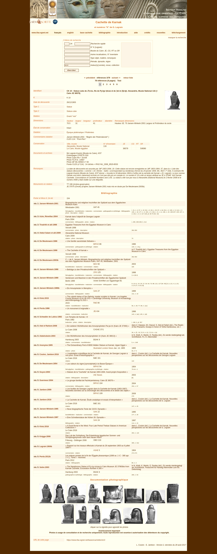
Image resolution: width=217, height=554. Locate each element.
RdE (95, 304)
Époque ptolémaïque (75, 134)
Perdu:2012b (45, 458)
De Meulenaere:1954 (48, 365)
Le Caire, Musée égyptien (77, 150)
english (70, 33)
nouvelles (161, 33)
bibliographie (104, 33)
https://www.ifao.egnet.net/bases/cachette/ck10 (86, 541)
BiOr (95, 265)
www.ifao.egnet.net (40, 33)
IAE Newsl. (97, 376)
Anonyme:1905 (46, 346)
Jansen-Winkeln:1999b (49, 289)
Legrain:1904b (46, 448)
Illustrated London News (103, 349)
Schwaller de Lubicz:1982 (51, 318)
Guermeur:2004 (46, 381)
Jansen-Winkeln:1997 (49, 418)
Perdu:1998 (45, 310)
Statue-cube (72, 112)
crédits (147, 33)
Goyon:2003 (45, 373)
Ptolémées (89, 134)
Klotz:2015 (44, 299)
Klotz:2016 (44, 428)
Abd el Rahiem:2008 (48, 327)
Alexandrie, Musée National (78, 147)
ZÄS (95, 273)
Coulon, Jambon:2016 (49, 356)
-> (116, 79)
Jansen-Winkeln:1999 (49, 279)
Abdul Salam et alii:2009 (50, 234)
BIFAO (96, 245)
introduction (122, 33)
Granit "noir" (72, 117)
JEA (95, 312)
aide (136, 33)
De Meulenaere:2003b (49, 261)
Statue (69, 108)
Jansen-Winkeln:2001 (49, 205)
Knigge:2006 (45, 438)
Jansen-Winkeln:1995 (49, 410)
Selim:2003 (44, 468)
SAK (95, 292)
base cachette (86, 33)
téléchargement (178, 33)
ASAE (95, 451)
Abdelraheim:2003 (47, 337)
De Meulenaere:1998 (48, 252)
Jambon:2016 (45, 401)
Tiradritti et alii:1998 (48, 226)
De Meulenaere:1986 (48, 242)
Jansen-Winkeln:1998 (49, 271)
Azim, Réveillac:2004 (49, 218)
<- (89, 79)
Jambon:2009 (45, 391)
